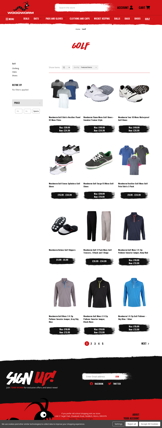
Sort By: (76, 67)
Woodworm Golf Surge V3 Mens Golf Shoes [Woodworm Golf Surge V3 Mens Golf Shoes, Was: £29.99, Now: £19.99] (98, 185)
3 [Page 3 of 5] (95, 343)
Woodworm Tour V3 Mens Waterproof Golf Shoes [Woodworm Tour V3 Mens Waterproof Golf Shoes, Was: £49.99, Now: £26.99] (133, 118)
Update (36, 111)
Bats (37, 18)
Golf (148, 18)
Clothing (15, 68)
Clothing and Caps (80, 18)
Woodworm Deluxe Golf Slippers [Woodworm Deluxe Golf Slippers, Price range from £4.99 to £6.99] (62, 249)
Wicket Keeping (102, 18)
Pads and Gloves (55, 18)
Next (145, 344)
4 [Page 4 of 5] (99, 343)
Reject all (132, 424)
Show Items (54, 67)
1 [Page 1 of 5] (86, 343)
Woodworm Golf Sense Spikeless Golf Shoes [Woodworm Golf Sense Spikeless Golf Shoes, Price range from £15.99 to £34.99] (64, 185)
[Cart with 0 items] (144, 7)
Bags (127, 18)
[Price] (27, 102)
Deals (26, 18)
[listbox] (89, 67)
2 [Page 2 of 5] (91, 343)
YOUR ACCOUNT (131, 418)
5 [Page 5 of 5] (102, 343)
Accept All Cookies (149, 424)
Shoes (137, 18)
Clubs (14, 72)
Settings (118, 424)
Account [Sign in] (125, 7)
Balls (117, 18)
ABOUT (135, 414)
